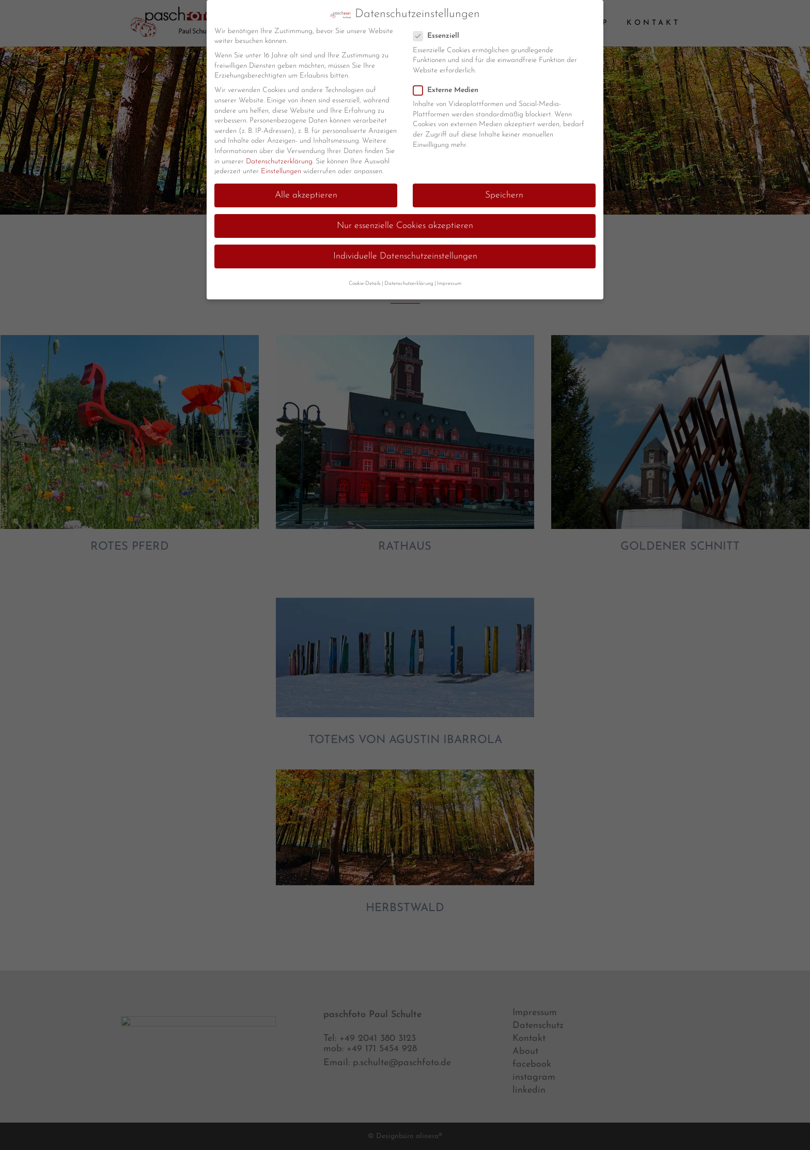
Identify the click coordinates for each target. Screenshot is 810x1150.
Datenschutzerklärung (279, 160)
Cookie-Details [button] (365, 282)
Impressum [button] (449, 282)
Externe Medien (450, 89)
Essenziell (440, 35)
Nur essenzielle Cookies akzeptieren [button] (405, 225)
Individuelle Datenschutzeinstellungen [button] (405, 255)
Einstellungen (281, 171)
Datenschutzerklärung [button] (408, 282)
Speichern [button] (504, 194)
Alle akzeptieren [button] (306, 194)
